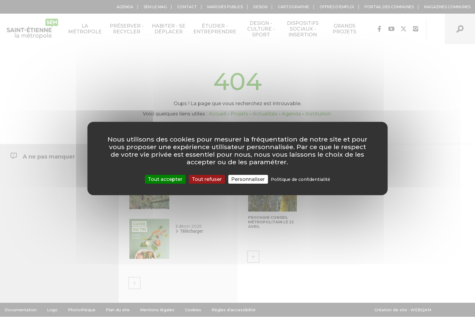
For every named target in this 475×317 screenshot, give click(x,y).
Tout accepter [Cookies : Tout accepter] (165, 179)
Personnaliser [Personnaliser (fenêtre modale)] (248, 179)
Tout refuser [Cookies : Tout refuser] (207, 179)
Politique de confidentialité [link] (300, 179)
